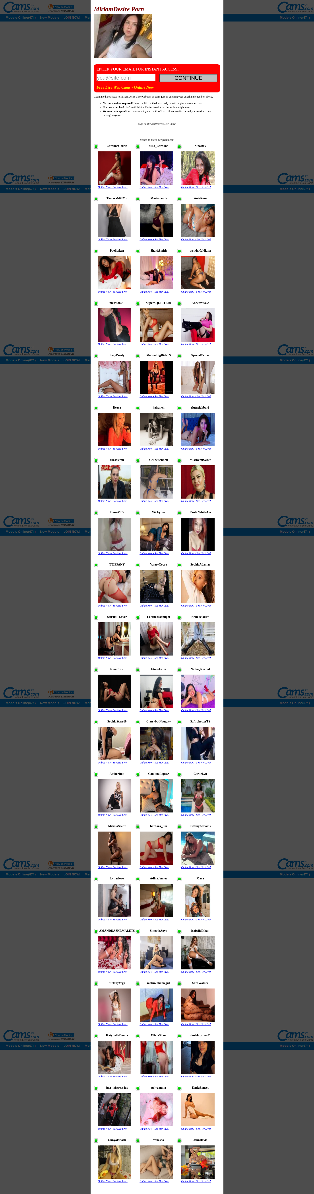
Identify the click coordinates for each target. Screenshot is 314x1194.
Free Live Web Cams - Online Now (125, 87)
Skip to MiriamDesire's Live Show (157, 123)
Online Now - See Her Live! (113, 187)
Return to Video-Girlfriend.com (157, 139)
